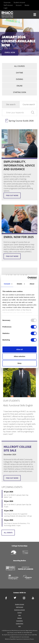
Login (5, 8)
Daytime (19, 73)
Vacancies (7, 2)
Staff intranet (8, 5)
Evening (19, 79)
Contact (19, 612)
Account (19, 5)
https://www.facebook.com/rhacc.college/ (6, 598)
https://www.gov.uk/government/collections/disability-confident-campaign (10, 568)
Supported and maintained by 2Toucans (25, 639)
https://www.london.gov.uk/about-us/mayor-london (26, 568)
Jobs (19, 626)
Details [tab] (19, 284)
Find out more (12, 195)
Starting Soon (19, 92)
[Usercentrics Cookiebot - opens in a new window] (28, 278)
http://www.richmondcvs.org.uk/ (14, 552)
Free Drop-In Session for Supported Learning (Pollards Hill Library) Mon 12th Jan (18, 515)
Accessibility (19, 621)
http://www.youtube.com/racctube (32, 598)
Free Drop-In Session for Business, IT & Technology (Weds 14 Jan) (17, 524)
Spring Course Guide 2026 (21, 120)
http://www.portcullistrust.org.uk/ (25, 552)
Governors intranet (19, 610)
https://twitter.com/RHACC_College (15, 598)
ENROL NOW (10, 52)
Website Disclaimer (16, 637)
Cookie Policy (19, 623)
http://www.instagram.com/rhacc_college (24, 598)
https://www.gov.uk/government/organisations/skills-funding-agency (13, 577)
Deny (19, 363)
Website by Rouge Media (10, 639)
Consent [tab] (7, 284)
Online (19, 86)
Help (19, 615)
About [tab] (32, 284)
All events (8, 533)
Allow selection (19, 356)
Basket (27, 5)
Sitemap (19, 618)
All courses (19, 66)
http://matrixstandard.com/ (27, 577)
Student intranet (19, 2)
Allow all (19, 349)
